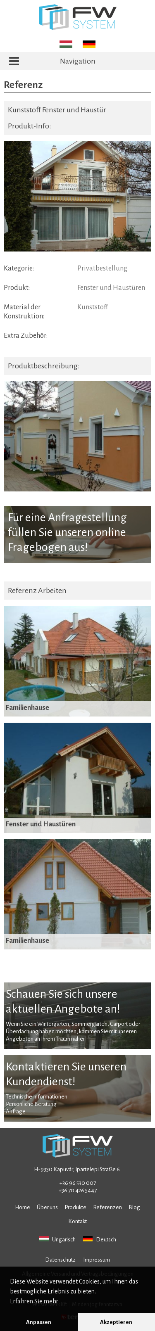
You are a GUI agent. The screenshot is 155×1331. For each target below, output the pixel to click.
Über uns (47, 1207)
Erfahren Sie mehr (34, 1301)
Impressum (96, 1260)
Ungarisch (57, 1239)
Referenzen (107, 1207)
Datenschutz (60, 1260)
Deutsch (99, 1239)
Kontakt (77, 1221)
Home (22, 1207)
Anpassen (38, 1322)
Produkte (75, 1207)
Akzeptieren (116, 1322)
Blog (134, 1207)
